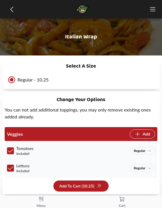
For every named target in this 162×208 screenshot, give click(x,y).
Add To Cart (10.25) (80, 186)
